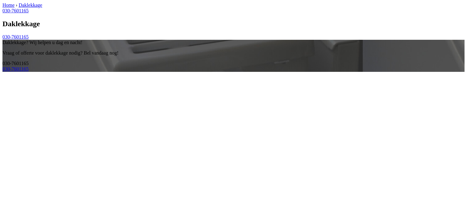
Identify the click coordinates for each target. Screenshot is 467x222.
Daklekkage (30, 5)
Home (8, 5)
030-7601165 (15, 10)
